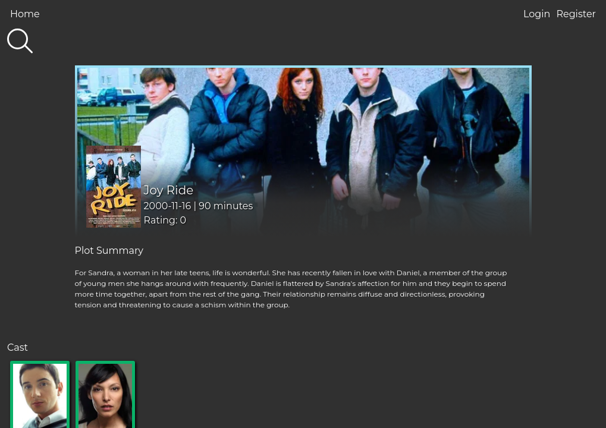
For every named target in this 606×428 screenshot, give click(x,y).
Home (25, 14)
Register (576, 14)
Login (536, 14)
